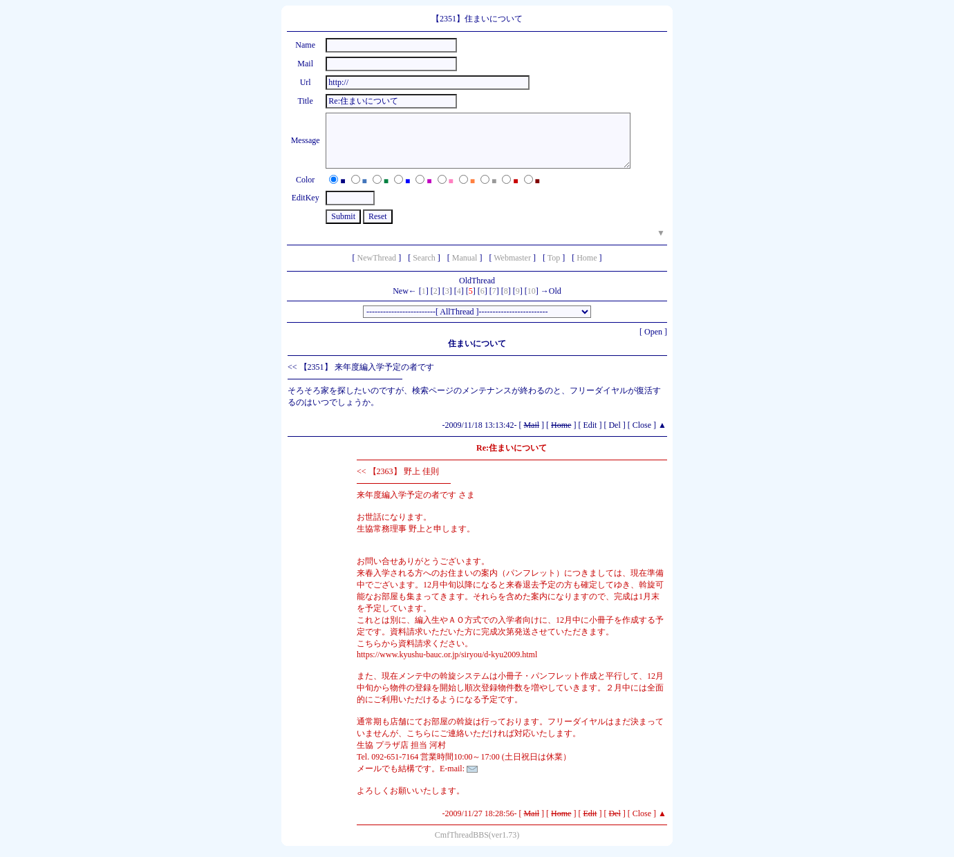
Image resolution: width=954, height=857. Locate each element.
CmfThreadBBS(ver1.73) (477, 835)
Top (554, 258)
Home (587, 258)
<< (292, 367)
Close (642, 425)
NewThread (376, 258)
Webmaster (512, 258)
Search (424, 258)
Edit (590, 425)
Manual (465, 258)
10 (531, 291)
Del (614, 425)
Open (653, 332)
